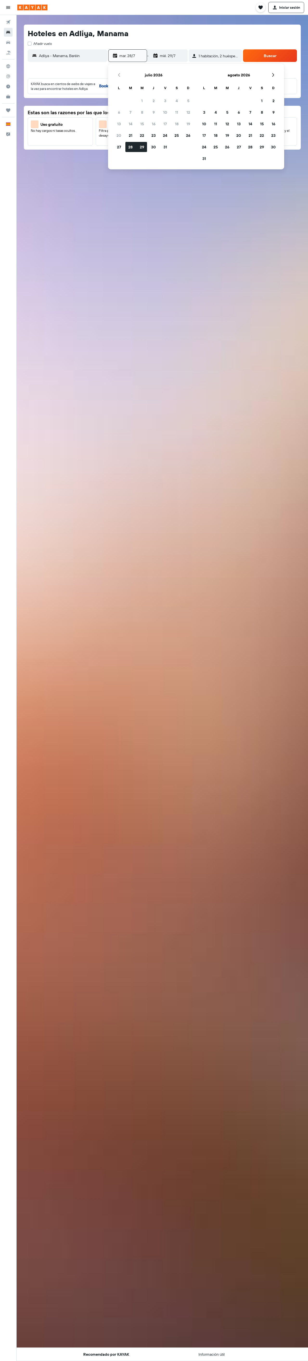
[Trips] (8, 110)
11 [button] (176, 112)
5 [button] (188, 100)
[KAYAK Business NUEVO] (8, 96)
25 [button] (176, 135)
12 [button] (188, 112)
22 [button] (142, 135)
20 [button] (118, 135)
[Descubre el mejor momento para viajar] (8, 86)
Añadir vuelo (42, 43)
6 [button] (119, 112)
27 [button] (119, 147)
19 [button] (188, 123)
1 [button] (142, 100)
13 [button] (119, 123)
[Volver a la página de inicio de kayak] (32, 7)
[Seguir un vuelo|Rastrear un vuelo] (8, 76)
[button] (8, 7)
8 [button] (142, 112)
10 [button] (165, 112)
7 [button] (130, 112)
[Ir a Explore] (8, 66)
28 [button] (130, 147)
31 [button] (165, 147)
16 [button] (153, 123)
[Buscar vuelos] (8, 22)
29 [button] (142, 147)
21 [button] (130, 135)
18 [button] (177, 123)
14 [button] (130, 123)
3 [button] (165, 100)
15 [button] (142, 123)
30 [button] (153, 147)
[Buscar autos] (8, 42)
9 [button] (154, 112)
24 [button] (165, 135)
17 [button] (165, 123)
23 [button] (153, 135)
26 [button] (188, 135)
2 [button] (154, 100)
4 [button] (177, 100)
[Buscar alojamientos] (8, 32)
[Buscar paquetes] (8, 52)
